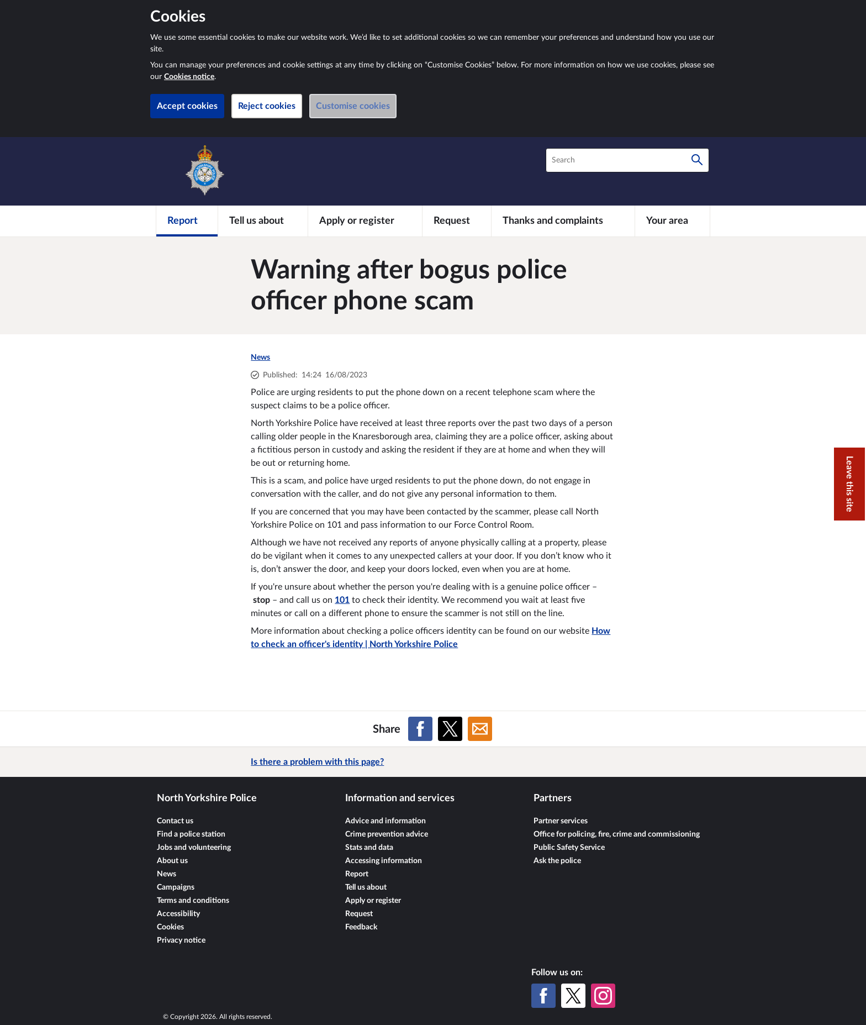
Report (356, 874)
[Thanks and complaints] (563, 221)
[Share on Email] (480, 729)
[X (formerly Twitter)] (573, 996)
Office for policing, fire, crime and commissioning (617, 834)
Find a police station (191, 834)
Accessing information (383, 861)
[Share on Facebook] (420, 729)
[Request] (457, 221)
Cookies (170, 927)
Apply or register (373, 901)
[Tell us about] (263, 221)
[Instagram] (603, 996)
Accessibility (178, 914)
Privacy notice (181, 940)
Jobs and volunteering (194, 847)
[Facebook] (543, 996)
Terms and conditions (193, 901)
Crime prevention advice (386, 834)
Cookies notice (189, 77)
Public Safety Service (569, 847)
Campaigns (175, 887)
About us (172, 861)
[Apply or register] (364, 221)
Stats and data (369, 847)
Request (359, 914)
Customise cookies (353, 106)
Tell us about (366, 887)
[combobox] (627, 160)
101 (342, 600)
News (260, 357)
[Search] (697, 160)
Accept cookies (187, 106)
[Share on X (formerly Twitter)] (450, 729)
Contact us (175, 821)
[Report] (187, 221)
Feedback (361, 927)
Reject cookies (266, 106)
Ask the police (557, 861)
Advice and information (385, 821)
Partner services (561, 821)
